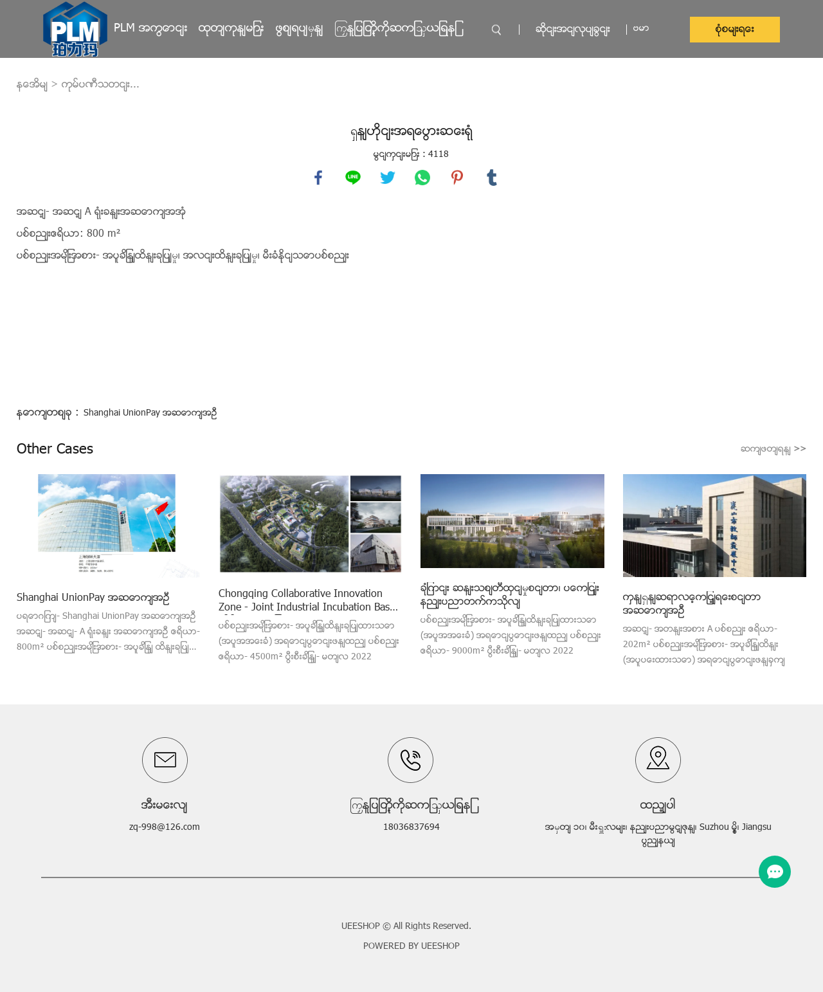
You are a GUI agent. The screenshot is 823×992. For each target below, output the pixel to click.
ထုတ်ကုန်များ (231, 28)
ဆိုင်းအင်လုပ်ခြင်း (573, 29)
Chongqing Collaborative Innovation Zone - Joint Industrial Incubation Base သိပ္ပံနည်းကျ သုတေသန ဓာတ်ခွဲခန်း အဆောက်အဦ (307, 601)
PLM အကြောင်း (151, 28)
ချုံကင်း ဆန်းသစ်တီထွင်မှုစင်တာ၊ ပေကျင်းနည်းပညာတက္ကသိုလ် (510, 595)
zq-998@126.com (164, 827)
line (353, 177)
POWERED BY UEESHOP (411, 946)
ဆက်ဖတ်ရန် (773, 449)
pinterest (457, 177)
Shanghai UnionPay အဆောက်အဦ (150, 413)
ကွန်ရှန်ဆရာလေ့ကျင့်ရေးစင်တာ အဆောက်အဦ (692, 604)
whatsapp (422, 177)
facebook (318, 177)
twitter (387, 177)
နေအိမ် (32, 85)
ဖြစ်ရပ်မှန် (299, 28)
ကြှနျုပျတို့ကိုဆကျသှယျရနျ (395, 28)
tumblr (492, 177)
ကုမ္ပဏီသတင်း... (101, 85)
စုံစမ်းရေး (735, 29)
